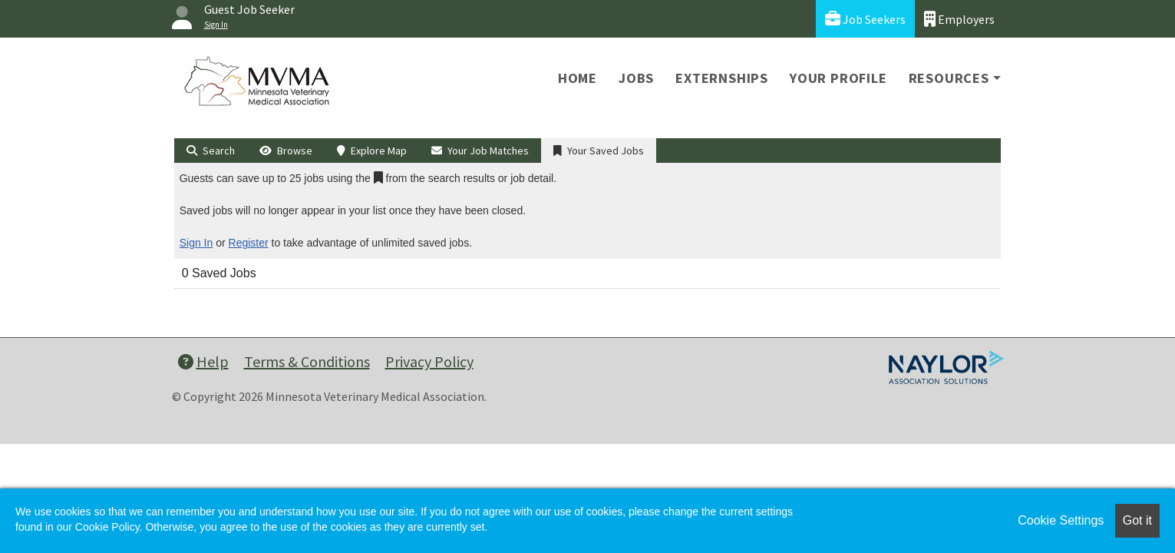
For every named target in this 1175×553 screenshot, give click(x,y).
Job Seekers (865, 18)
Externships (721, 78)
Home (577, 78)
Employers (959, 18)
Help (203, 361)
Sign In (196, 243)
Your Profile (838, 78)
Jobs (636, 78)
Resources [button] (949, 78)
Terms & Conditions (307, 361)
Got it (1137, 520)
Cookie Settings (1061, 520)
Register (249, 243)
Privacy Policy (429, 361)
